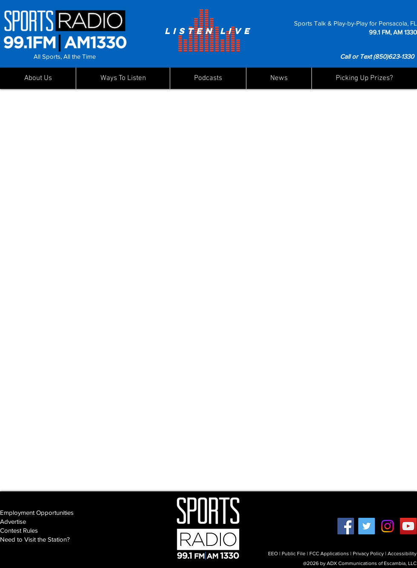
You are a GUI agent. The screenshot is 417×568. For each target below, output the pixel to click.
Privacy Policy (368, 554)
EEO (273, 554)
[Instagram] (387, 526)
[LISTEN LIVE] (208, 30)
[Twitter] (366, 526)
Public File (294, 554)
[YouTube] (408, 526)
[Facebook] (345, 526)
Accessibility (402, 554)
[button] (278, 78)
